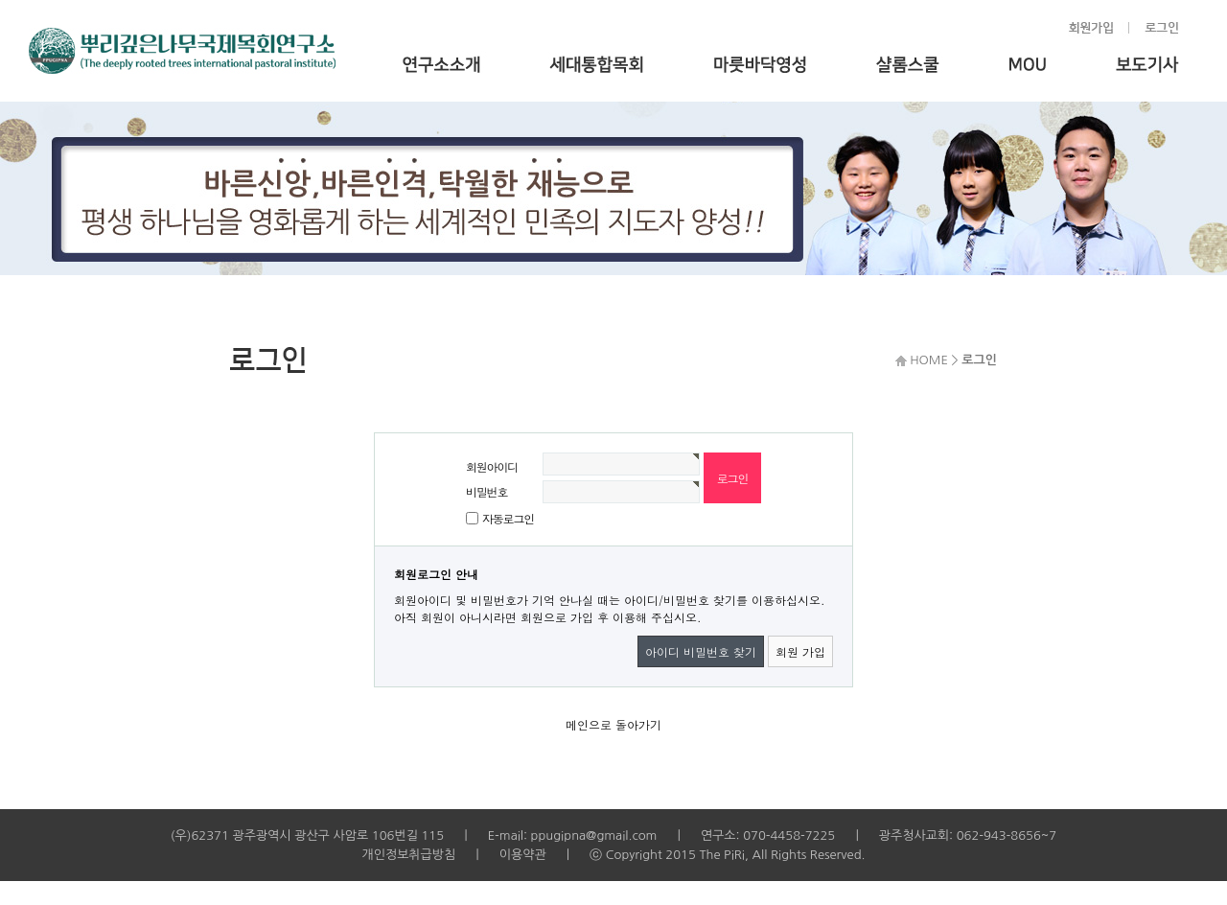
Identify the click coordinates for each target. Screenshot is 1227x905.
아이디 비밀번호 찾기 (700, 651)
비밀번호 (486, 491)
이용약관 (522, 854)
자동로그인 (508, 518)
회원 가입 (800, 651)
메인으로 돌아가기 (613, 724)
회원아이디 (492, 466)
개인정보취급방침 (408, 854)
